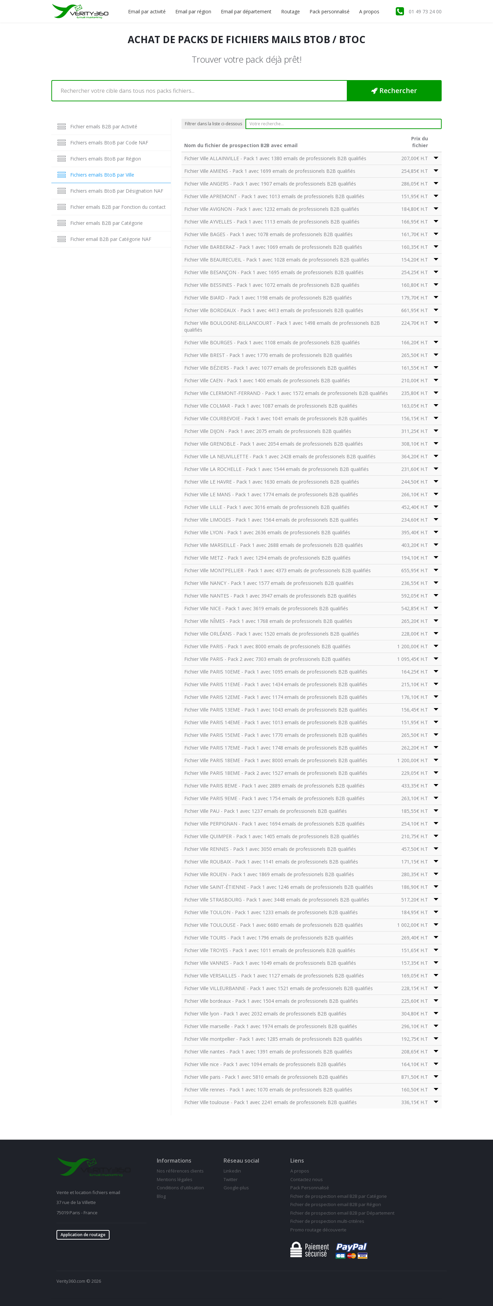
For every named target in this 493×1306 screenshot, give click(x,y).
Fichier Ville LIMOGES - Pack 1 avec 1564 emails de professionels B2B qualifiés (271, 519)
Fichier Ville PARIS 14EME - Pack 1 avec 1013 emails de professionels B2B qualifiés (275, 722)
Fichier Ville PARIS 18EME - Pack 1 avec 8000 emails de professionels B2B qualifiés (275, 760)
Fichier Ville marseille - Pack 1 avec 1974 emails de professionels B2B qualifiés (270, 1026)
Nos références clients (180, 1171)
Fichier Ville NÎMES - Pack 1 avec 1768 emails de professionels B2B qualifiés (268, 621)
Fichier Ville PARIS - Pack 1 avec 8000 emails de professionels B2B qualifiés (267, 646)
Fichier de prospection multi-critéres (327, 1221)
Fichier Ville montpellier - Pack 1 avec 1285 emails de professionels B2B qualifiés (273, 1039)
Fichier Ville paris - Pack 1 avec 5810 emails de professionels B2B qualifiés (266, 1077)
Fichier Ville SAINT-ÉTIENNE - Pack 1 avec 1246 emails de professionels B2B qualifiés (278, 887)
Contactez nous (306, 1179)
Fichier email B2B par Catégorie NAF (110, 239)
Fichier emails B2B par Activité (103, 126)
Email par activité (147, 11)
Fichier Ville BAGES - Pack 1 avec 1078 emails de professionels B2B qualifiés (268, 234)
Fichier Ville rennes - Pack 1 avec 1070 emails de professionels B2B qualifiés (268, 1089)
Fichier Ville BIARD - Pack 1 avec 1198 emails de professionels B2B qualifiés (268, 297)
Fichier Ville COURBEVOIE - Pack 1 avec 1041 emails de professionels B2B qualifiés (275, 418)
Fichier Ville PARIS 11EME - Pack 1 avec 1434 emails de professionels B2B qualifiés (275, 684)
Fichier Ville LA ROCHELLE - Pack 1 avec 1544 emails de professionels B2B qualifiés (276, 469)
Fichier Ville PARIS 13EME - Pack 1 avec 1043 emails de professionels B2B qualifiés (275, 709)
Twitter (231, 1179)
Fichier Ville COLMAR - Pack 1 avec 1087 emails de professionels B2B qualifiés (270, 405)
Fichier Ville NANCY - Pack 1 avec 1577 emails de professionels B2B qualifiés (269, 583)
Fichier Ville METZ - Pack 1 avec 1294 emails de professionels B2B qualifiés (267, 557)
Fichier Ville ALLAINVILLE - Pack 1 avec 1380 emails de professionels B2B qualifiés (275, 158)
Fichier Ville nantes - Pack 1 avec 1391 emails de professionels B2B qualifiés (268, 1051)
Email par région (193, 11)
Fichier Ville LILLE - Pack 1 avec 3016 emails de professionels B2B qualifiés (267, 507)
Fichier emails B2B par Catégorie (106, 223)
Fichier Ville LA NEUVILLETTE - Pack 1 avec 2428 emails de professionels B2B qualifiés (280, 456)
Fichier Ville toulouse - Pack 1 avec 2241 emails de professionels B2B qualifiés (270, 1102)
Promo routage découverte (318, 1230)
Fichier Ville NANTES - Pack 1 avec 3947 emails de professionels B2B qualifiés (270, 595)
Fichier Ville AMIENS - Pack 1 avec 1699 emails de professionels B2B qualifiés (269, 171)
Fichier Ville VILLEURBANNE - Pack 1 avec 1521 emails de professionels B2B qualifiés (278, 988)
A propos (369, 11)
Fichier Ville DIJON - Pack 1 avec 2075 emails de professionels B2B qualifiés (267, 431)
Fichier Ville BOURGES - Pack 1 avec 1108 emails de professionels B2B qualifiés (272, 342)
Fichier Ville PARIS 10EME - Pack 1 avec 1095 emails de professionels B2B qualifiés (275, 671)
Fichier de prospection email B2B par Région (335, 1204)
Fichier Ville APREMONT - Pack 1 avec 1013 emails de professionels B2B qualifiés (274, 196)
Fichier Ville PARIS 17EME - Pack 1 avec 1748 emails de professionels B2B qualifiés (275, 747)
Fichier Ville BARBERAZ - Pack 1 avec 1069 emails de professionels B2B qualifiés (273, 247)
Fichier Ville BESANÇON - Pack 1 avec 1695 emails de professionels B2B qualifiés (274, 272)
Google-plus (236, 1188)
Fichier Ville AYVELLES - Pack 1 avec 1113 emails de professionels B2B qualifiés (271, 221)
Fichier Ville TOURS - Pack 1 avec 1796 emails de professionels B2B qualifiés (268, 937)
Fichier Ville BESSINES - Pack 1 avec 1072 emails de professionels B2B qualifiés (271, 285)
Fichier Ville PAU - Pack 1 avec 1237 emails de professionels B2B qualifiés (265, 811)
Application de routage (83, 1235)
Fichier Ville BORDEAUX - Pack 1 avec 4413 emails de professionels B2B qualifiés (273, 310)
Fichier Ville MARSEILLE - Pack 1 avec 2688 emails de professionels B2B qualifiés (273, 545)
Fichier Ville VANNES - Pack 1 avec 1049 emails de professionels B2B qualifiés (270, 963)
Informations (174, 1160)
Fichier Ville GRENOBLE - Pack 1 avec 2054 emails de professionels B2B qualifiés (273, 443)
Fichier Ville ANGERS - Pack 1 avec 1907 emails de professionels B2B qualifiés (270, 183)
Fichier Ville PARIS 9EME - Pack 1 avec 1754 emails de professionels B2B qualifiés (274, 798)
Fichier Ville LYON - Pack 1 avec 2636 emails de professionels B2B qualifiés (267, 532)
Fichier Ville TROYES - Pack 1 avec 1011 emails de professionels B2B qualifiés (269, 950)
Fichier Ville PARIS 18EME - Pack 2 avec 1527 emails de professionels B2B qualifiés (275, 773)
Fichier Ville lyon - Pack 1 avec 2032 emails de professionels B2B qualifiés (265, 1013)
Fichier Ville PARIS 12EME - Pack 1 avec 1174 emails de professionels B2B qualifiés (275, 697)
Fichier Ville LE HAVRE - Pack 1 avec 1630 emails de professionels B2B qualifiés (271, 481)
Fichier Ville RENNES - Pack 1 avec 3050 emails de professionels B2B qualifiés (270, 849)
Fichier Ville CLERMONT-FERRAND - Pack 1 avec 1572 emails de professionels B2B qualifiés (286, 393)
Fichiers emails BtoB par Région (105, 158)
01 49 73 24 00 (425, 11)
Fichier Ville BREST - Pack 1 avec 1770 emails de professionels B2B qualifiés (268, 355)
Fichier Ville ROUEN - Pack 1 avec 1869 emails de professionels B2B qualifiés (269, 874)
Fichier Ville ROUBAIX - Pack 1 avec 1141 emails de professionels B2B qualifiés (271, 861)
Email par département (246, 11)
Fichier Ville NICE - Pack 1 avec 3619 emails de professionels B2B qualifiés (266, 608)
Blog (161, 1196)
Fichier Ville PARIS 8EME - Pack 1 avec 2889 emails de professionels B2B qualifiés (274, 785)
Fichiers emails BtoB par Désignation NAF (116, 191)
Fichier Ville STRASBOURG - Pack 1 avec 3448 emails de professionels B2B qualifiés (276, 899)
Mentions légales (174, 1179)
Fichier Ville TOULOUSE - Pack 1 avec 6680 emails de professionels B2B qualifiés (273, 925)
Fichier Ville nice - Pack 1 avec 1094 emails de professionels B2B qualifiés (265, 1064)
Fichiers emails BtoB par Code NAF (109, 142)
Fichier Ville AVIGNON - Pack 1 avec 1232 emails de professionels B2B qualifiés (271, 209)
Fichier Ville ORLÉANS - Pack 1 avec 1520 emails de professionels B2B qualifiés (271, 633)
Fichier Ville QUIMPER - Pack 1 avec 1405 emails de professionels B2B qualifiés (271, 836)
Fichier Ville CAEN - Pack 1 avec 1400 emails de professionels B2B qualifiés (267, 380)
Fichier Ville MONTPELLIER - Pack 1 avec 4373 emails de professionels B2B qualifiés (277, 570)
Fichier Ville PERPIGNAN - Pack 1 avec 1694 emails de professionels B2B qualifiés (274, 823)
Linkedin (232, 1171)
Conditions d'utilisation (180, 1188)
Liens (297, 1160)
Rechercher (394, 90)
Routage (290, 11)
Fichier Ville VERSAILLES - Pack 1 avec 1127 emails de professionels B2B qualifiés (274, 975)
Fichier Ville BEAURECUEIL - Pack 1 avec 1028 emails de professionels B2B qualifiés (276, 259)
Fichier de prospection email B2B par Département (342, 1213)
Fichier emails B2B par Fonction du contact (118, 207)
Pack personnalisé (329, 11)
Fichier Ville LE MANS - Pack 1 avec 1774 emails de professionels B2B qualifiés (271, 494)
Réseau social (241, 1160)
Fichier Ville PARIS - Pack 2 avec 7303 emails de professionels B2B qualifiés (267, 659)
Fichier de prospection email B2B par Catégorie (338, 1196)
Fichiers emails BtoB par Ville (102, 174)
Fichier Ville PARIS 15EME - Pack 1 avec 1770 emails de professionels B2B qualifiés (275, 735)
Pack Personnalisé (309, 1188)
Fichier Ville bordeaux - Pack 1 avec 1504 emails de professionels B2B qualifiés (271, 1001)
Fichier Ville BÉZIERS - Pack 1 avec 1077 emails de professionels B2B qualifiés (270, 367)
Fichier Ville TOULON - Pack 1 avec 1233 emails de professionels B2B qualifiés (271, 912)
